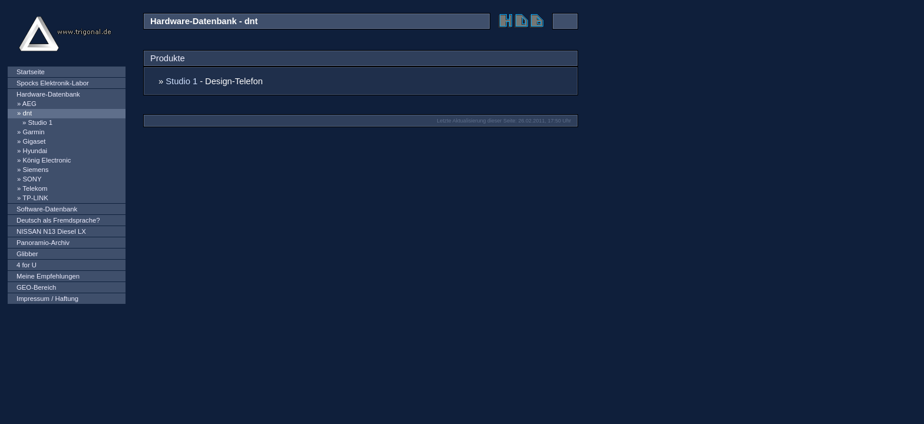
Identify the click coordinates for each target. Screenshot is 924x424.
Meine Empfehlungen (48, 276)
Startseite (30, 71)
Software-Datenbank (46, 209)
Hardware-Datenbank (48, 94)
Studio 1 (40, 122)
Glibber (27, 253)
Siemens (35, 169)
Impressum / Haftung (47, 298)
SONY (31, 179)
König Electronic (46, 160)
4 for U (26, 265)
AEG (29, 103)
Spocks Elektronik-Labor (52, 83)
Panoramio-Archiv (43, 242)
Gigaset (33, 141)
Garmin (33, 131)
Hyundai (34, 150)
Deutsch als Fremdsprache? (58, 220)
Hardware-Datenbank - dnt (204, 21)
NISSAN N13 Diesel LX (51, 231)
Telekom (34, 188)
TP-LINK (35, 197)
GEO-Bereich (36, 287)
